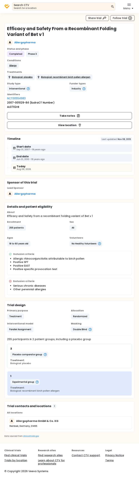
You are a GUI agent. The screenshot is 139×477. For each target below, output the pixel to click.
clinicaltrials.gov (31, 436)
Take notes (70, 116)
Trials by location (15, 460)
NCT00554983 (16, 98)
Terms (109, 460)
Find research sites (50, 455)
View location (70, 125)
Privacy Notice (114, 455)
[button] (13, 65)
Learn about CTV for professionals (51, 462)
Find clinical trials (15, 455)
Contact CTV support (86, 455)
